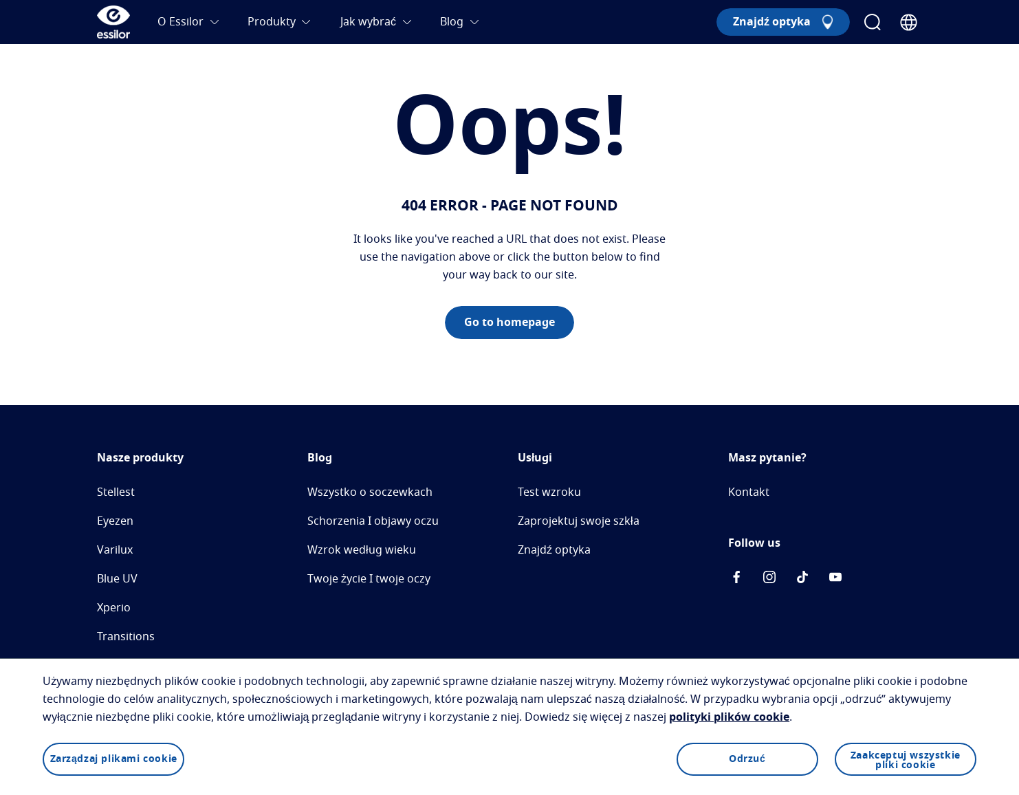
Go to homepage (509, 322)
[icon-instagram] (769, 580)
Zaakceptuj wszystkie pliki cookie (906, 760)
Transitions (126, 636)
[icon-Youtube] (835, 580)
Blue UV (117, 579)
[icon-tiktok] (802, 580)
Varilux (115, 550)
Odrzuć (747, 759)
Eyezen (115, 521)
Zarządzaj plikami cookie (113, 759)
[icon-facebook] (736, 580)
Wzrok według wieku (361, 550)
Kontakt (748, 492)
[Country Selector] (909, 22)
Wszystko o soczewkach (369, 492)
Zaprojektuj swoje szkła (578, 521)
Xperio (114, 607)
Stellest (116, 492)
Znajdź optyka (554, 550)
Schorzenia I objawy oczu (373, 521)
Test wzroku (549, 492)
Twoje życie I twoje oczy (368, 579)
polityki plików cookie (729, 717)
